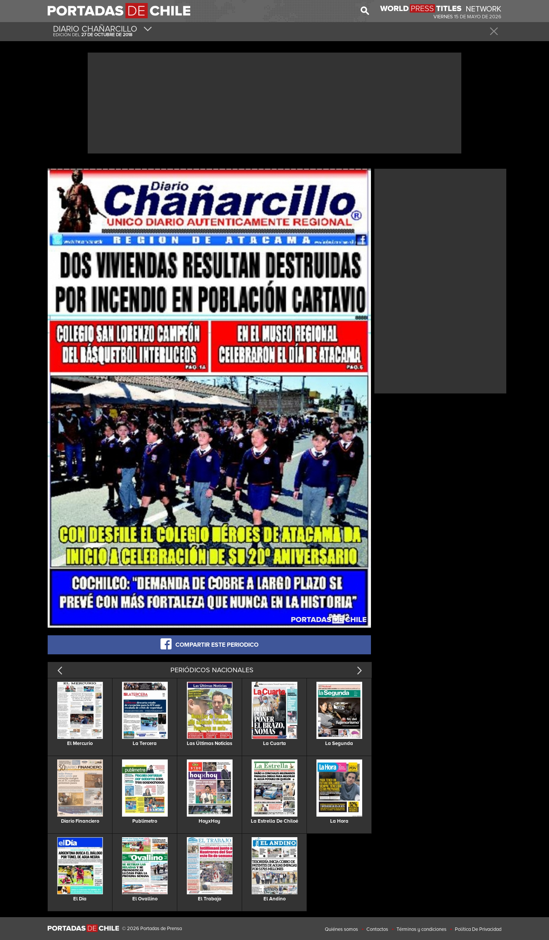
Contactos (377, 929)
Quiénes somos (341, 929)
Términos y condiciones (421, 929)
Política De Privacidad (478, 929)
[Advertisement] (274, 102)
